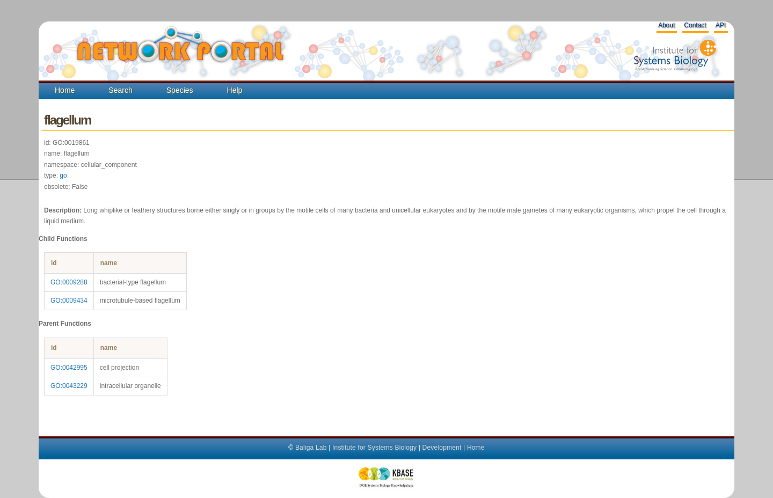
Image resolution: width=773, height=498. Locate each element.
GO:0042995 (68, 367)
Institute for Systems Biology (374, 447)
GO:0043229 (68, 386)
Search (120, 90)
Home (65, 90)
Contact (695, 25)
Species (179, 90)
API (721, 25)
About (666, 25)
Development (442, 447)
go (63, 175)
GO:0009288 (68, 282)
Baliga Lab (311, 447)
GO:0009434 (68, 300)
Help (235, 90)
